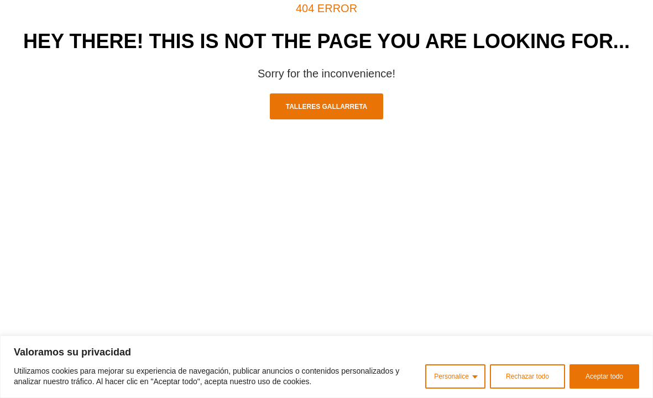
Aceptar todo (604, 376)
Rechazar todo (527, 376)
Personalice (451, 376)
